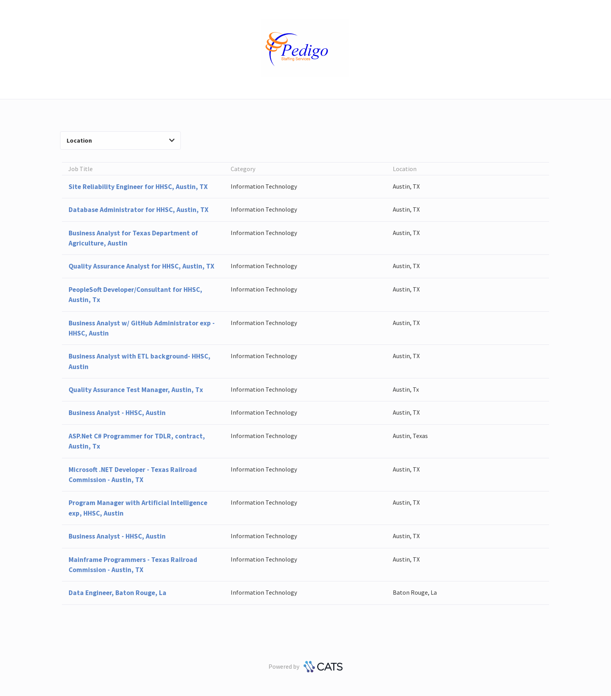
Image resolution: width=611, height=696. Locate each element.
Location (121, 140)
